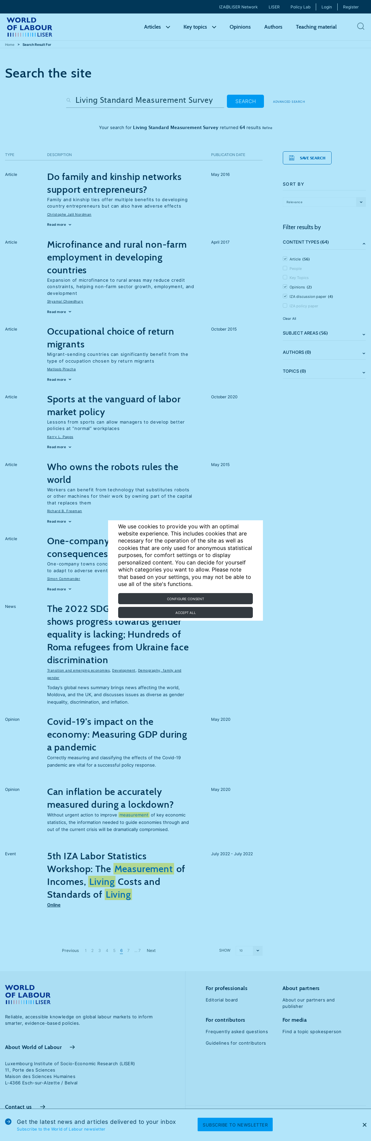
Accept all (185, 613)
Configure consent (185, 599)
